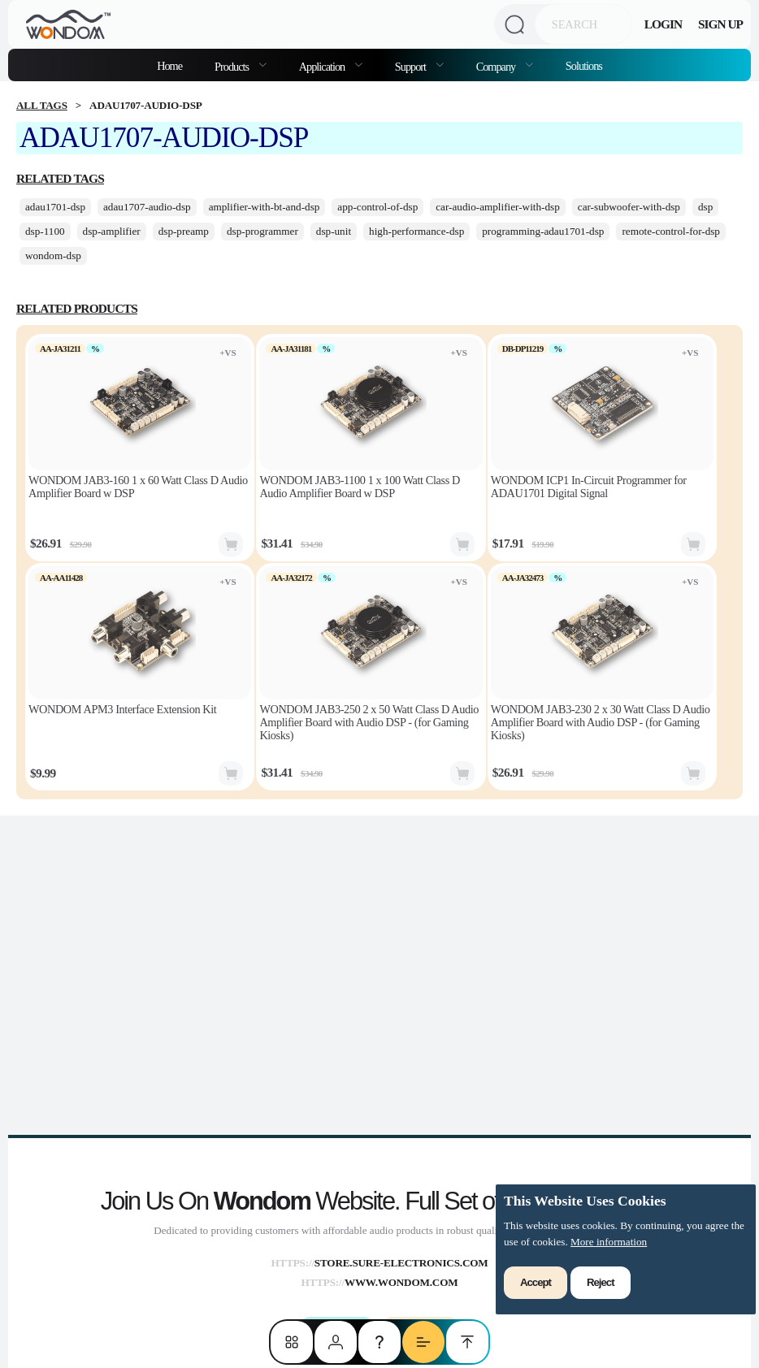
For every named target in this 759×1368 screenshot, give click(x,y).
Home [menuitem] (169, 65)
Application (323, 66)
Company (497, 66)
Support (411, 66)
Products (233, 66)
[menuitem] (240, 65)
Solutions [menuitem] (584, 65)
